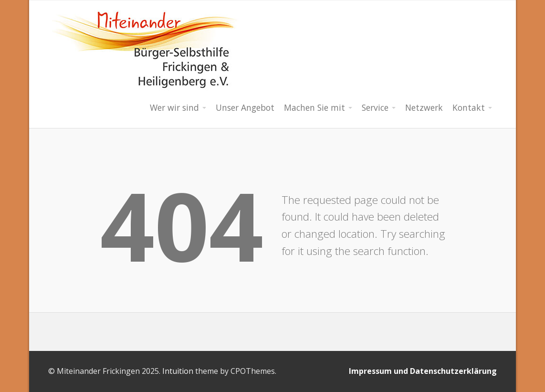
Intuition (177, 371)
